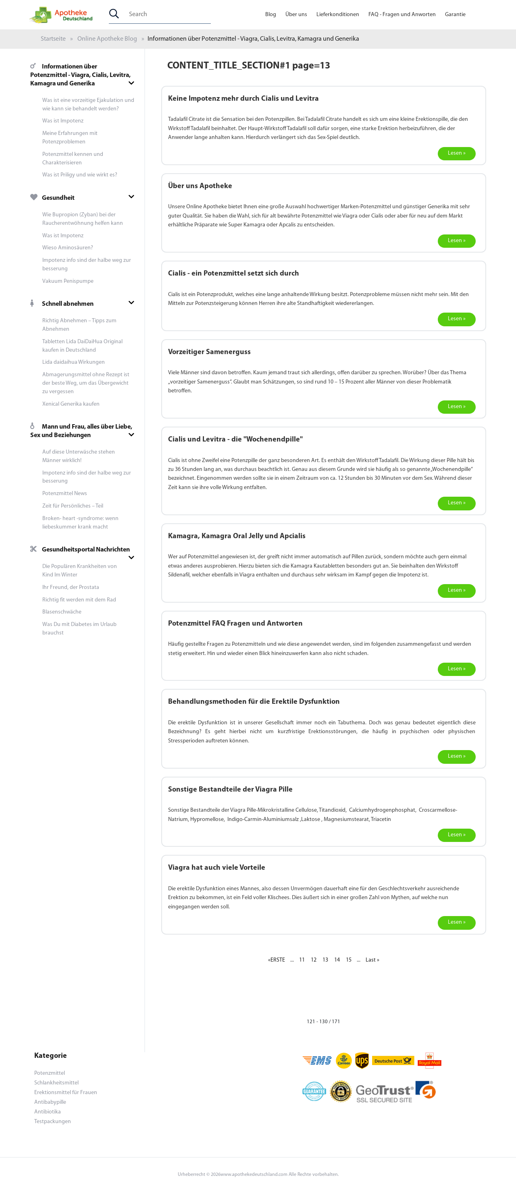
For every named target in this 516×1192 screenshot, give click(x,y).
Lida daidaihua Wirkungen (73, 362)
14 (337, 960)
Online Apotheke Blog (107, 39)
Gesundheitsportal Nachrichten (80, 550)
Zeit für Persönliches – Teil (72, 506)
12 (313, 960)
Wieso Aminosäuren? (67, 248)
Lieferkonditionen (337, 15)
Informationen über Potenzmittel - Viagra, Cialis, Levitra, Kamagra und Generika (80, 75)
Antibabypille (50, 1102)
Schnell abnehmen (62, 304)
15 (349, 960)
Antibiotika (47, 1112)
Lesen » (457, 153)
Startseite (53, 39)
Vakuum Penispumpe (68, 281)
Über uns (296, 15)
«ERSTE (276, 960)
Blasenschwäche (61, 612)
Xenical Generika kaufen (71, 404)
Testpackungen (52, 1122)
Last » (372, 960)
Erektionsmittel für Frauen (65, 1093)
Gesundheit (52, 198)
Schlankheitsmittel (56, 1083)
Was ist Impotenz (62, 121)
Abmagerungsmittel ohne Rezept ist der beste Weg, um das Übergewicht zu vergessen (85, 383)
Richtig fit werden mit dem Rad (79, 600)
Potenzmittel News (64, 494)
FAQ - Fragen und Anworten (402, 15)
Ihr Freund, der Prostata (70, 588)
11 (302, 960)
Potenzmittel (49, 1073)
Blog (270, 15)
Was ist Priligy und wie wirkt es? (79, 175)
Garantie (455, 15)
